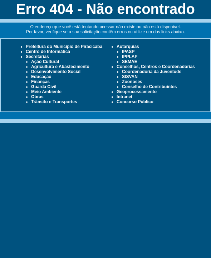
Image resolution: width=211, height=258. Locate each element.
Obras (37, 96)
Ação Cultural (45, 61)
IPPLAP (129, 56)
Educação (41, 76)
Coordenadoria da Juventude (151, 71)
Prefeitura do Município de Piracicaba (64, 46)
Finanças (40, 81)
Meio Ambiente (46, 91)
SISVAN (130, 76)
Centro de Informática (48, 51)
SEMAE (129, 61)
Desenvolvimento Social (55, 71)
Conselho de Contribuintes (149, 86)
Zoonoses (132, 81)
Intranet (124, 96)
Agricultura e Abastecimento (60, 66)
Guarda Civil (44, 86)
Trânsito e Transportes (54, 101)
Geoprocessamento (137, 91)
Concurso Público (135, 101)
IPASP (128, 51)
